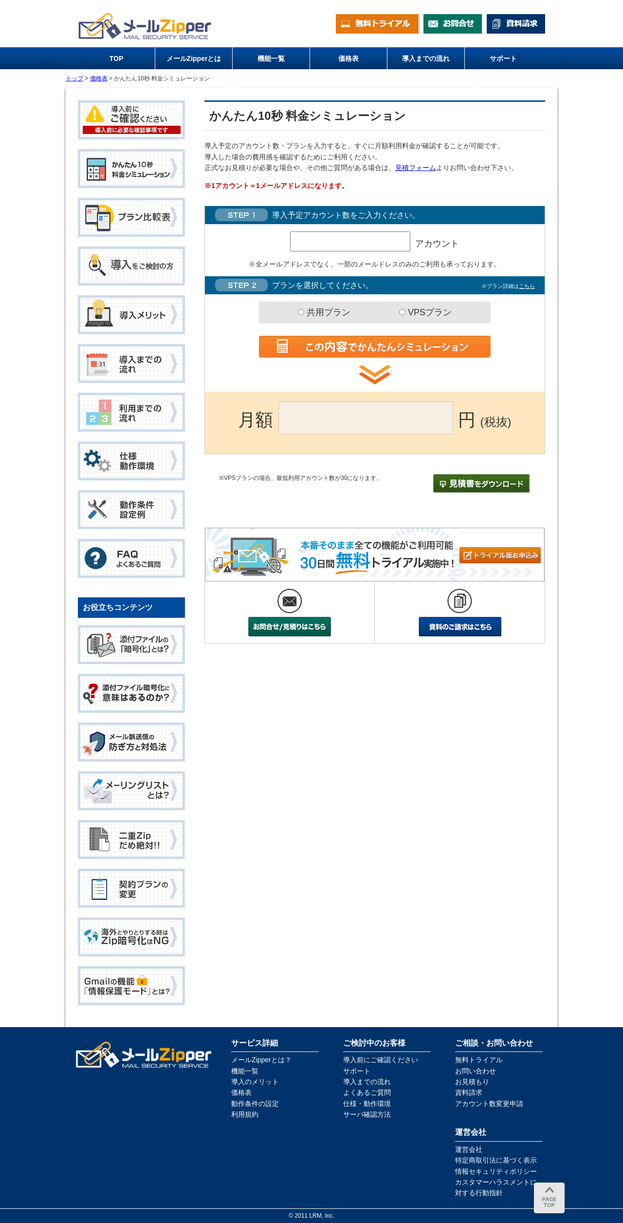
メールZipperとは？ (261, 1060)
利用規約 (244, 1114)
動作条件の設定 (255, 1104)
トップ (74, 78)
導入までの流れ (367, 1082)
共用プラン (324, 312)
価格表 (99, 78)
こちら (527, 286)
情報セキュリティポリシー (496, 1171)
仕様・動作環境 (367, 1104)
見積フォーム (415, 168)
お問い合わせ (475, 1071)
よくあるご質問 (367, 1092)
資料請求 (468, 1092)
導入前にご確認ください (380, 1060)
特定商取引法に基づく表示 (496, 1160)
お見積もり (472, 1082)
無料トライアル (479, 1060)
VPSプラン (425, 312)
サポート (356, 1071)
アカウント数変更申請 (489, 1104)
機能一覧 (244, 1071)
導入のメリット (255, 1082)
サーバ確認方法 (367, 1114)
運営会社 (468, 1149)
